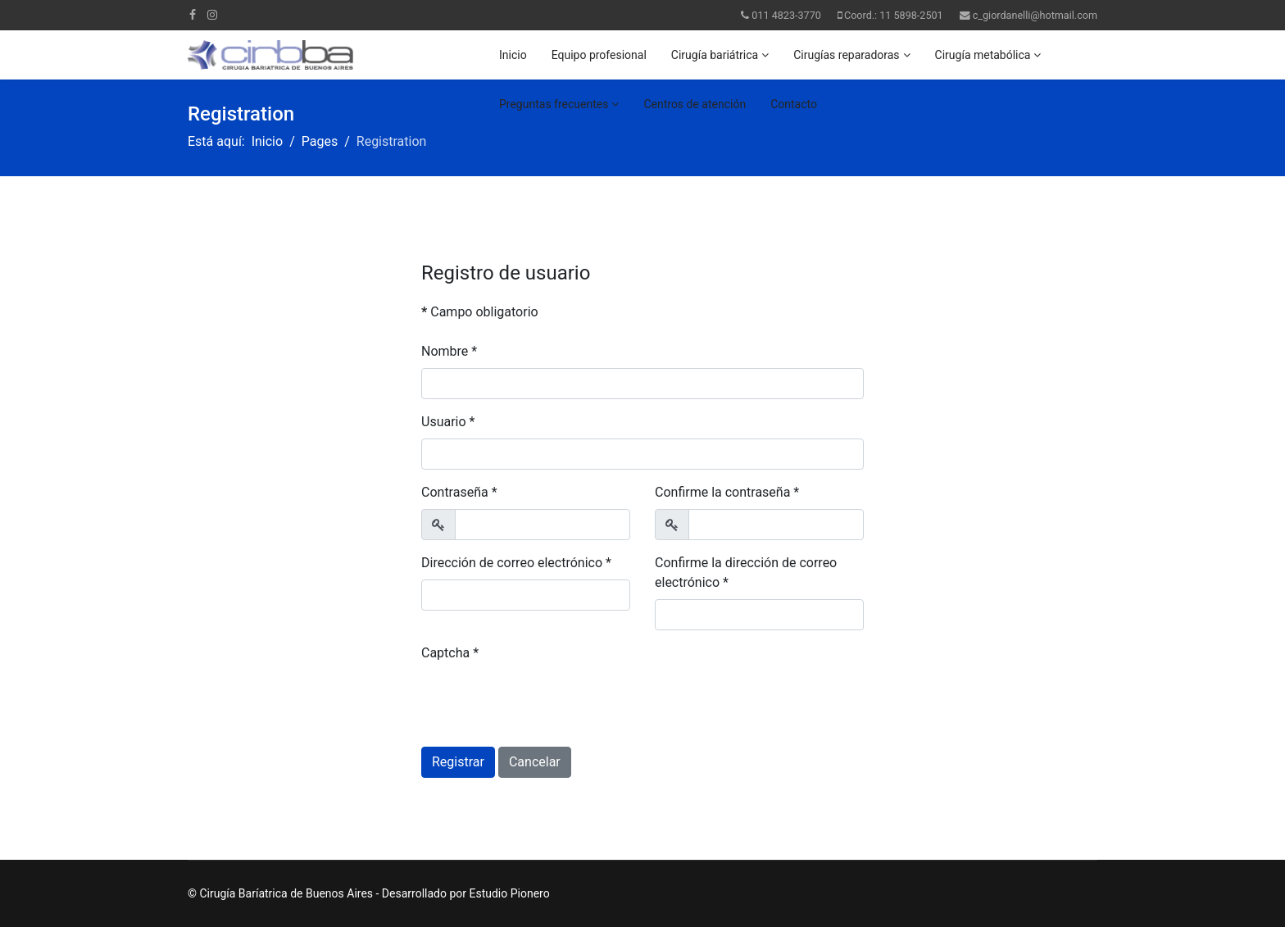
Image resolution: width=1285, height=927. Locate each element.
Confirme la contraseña (727, 492)
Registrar (458, 762)
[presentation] (545, 702)
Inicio (513, 54)
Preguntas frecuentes (553, 104)
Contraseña (459, 492)
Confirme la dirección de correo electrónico (746, 572)
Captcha (450, 653)
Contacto (793, 104)
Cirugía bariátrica (714, 54)
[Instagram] (212, 14)
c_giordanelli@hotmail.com (1035, 15)
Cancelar (535, 762)
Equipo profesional (599, 54)
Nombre (449, 351)
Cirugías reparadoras (846, 54)
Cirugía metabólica (983, 54)
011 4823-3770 (785, 15)
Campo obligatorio (479, 312)
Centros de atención (694, 104)
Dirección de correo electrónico (516, 562)
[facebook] (192, 14)
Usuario (447, 421)
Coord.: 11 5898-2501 (893, 15)
